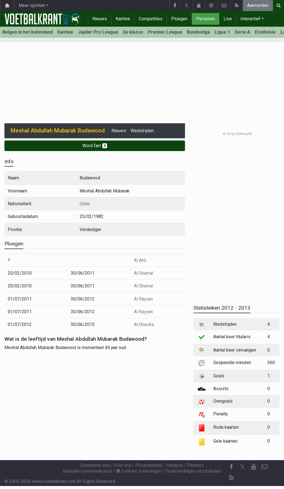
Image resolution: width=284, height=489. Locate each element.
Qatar (85, 203)
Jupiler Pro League (98, 32)
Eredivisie (265, 32)
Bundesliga (198, 32)
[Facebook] (231, 466)
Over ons (122, 465)
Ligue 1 (222, 32)
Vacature (174, 465)
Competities (151, 18)
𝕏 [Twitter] (242, 466)
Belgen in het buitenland (27, 32)
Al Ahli (140, 260)
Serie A (242, 32)
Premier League (165, 32)
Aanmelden (258, 5)
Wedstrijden (142, 130)
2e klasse (133, 32)
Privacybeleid (148, 465)
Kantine (123, 18)
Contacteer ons (95, 465)
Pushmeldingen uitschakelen (193, 471)
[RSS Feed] (231, 477)
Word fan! (94, 145)
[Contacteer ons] (264, 466)
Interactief (250, 18)
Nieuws (99, 18)
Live (228, 18)
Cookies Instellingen (138, 471)
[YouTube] (253, 466)
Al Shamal (143, 273)
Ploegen (179, 18)
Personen (205, 18)
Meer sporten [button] (32, 5)
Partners (195, 465)
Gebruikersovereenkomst (87, 471)
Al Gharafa (144, 324)
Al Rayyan (143, 299)
